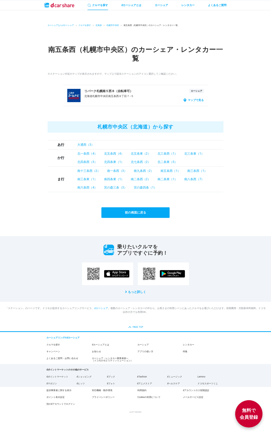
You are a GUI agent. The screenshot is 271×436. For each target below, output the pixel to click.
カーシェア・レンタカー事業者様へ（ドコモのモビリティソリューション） (112, 359)
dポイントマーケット (57, 376)
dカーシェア (101, 308)
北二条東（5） (167, 162)
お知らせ (96, 351)
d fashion (142, 376)
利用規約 (141, 390)
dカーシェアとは (100, 344)
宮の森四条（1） (145, 187)
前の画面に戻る (135, 212)
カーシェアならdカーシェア (61, 25)
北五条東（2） (141, 153)
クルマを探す (84, 25)
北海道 (99, 25)
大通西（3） (85, 144)
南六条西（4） (87, 187)
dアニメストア (144, 383)
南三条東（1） (87, 179)
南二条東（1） (167, 179)
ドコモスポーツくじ (207, 383)
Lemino (201, 376)
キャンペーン (53, 351)
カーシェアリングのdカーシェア (63, 337)
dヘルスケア (173, 383)
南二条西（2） (141, 179)
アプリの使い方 (145, 351)
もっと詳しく (137, 292)
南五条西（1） (170, 171)
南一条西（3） (117, 171)
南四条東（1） (114, 179)
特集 (185, 351)
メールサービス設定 (193, 397)
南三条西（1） (197, 171)
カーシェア (143, 344)
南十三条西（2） (88, 171)
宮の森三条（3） (115, 187)
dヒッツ (81, 383)
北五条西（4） (114, 153)
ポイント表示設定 (55, 397)
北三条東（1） (194, 153)
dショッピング (84, 376)
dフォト (111, 383)
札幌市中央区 (113, 25)
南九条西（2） (144, 171)
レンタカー (188, 344)
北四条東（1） (114, 162)
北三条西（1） (167, 153)
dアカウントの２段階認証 (196, 390)
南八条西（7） (194, 179)
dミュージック (174, 376)
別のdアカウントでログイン (60, 404)
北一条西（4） (87, 153)
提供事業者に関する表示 (58, 390)
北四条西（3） (87, 162)
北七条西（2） (141, 162)
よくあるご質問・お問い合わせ (62, 358)
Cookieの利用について (149, 397)
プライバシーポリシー (103, 397)
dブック (111, 376)
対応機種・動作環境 (102, 390)
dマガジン (51, 383)
